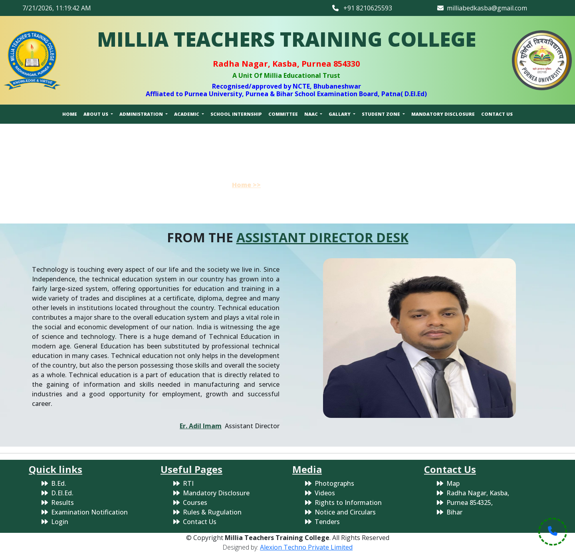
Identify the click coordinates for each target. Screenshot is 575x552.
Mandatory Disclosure (216, 493)
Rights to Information (348, 502)
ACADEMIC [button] (187, 114)
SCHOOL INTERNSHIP (236, 114)
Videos (325, 493)
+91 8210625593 (362, 8)
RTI (188, 483)
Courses (195, 502)
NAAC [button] (311, 114)
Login (59, 521)
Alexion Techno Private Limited (306, 547)
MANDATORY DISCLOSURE (443, 114)
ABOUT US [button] (96, 114)
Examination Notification (89, 512)
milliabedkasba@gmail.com (482, 8)
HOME (69, 114)
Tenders (327, 521)
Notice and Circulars (345, 512)
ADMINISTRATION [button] (141, 114)
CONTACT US (497, 114)
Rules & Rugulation (212, 512)
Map (453, 483)
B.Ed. (58, 483)
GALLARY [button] (340, 114)
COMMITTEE (283, 114)
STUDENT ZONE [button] (381, 114)
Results (62, 502)
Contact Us (199, 521)
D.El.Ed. (62, 493)
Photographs (334, 483)
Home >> (246, 184)
